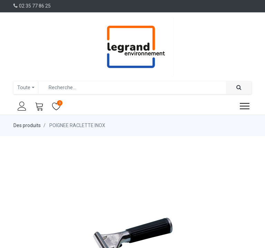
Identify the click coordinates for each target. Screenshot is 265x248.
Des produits (27, 125)
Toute (23, 87)
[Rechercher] (239, 87)
